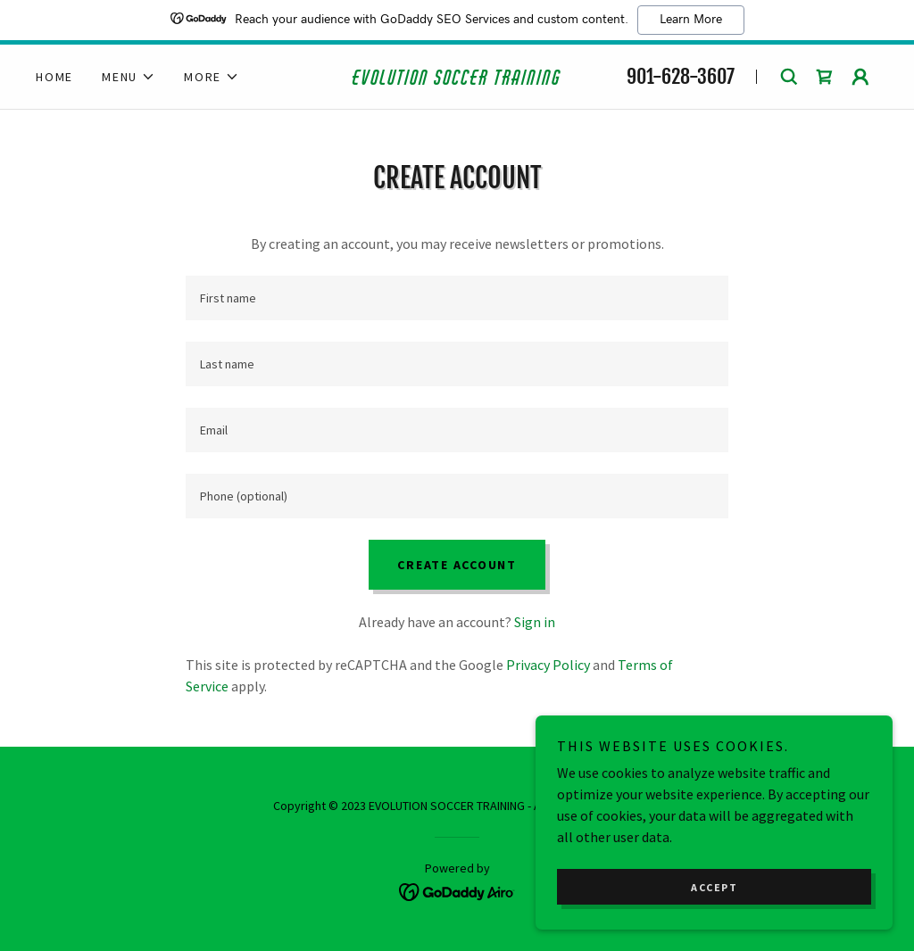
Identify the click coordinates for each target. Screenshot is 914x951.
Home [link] (54, 77)
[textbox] (457, 298)
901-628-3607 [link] (681, 76)
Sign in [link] (534, 622)
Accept (714, 887)
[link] (456, 79)
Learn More (691, 19)
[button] (128, 76)
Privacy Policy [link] (548, 665)
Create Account (457, 565)
